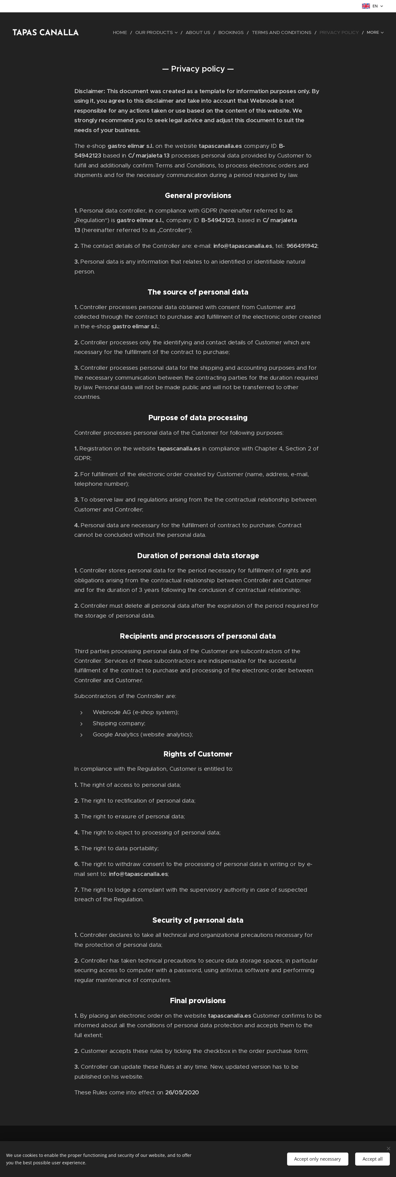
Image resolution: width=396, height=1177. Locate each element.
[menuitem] (148, 32)
